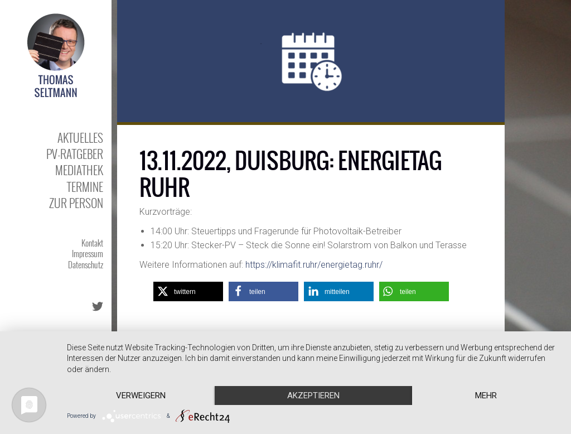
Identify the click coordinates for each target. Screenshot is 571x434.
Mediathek (79, 170)
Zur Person (76, 202)
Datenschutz (85, 264)
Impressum (87, 253)
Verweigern (141, 395)
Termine (85, 186)
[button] (188, 291)
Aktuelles (80, 137)
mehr (486, 395)
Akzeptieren (313, 395)
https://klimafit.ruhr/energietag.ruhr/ (314, 264)
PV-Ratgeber (74, 153)
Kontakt (92, 243)
